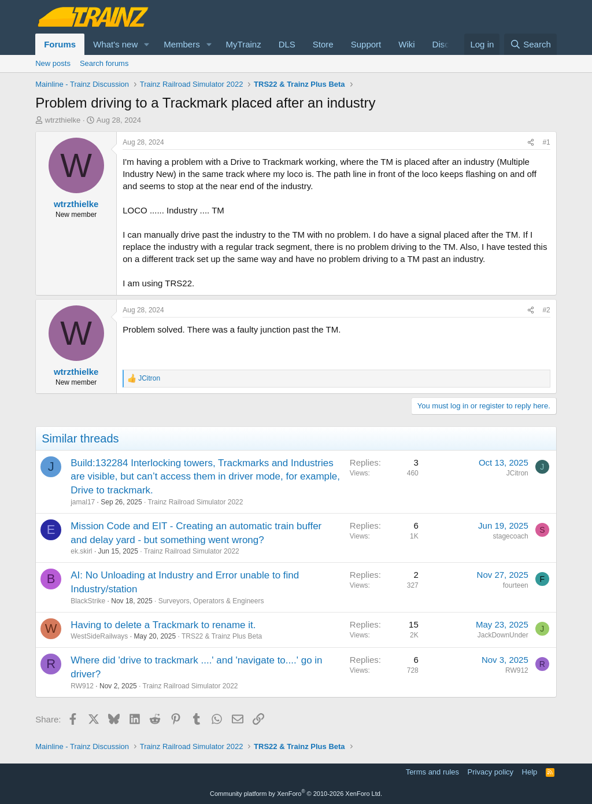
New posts (53, 63)
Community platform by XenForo (296, 793)
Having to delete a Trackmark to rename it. (163, 624)
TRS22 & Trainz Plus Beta (222, 636)
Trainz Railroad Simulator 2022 (195, 502)
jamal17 (83, 502)
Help (530, 772)
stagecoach (510, 536)
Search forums (104, 63)
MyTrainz (243, 44)
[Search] (530, 44)
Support (366, 44)
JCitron (517, 473)
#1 (546, 142)
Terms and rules (432, 772)
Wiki (406, 44)
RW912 (82, 686)
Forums (60, 44)
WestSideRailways (99, 636)
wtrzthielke (62, 120)
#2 (546, 310)
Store (323, 44)
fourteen (515, 585)
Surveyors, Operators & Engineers (211, 601)
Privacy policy (490, 772)
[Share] (530, 142)
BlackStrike (88, 601)
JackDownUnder (503, 635)
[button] (147, 44)
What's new (115, 44)
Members (182, 44)
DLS (287, 44)
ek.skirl (81, 551)
